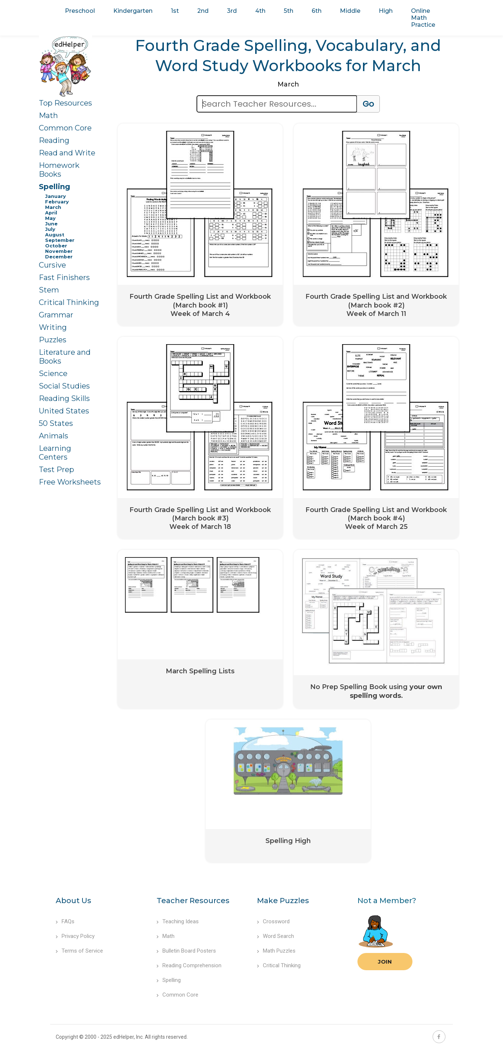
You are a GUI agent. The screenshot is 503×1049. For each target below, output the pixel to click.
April (51, 213)
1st (175, 10)
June (51, 224)
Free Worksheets (70, 482)
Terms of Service (79, 950)
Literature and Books (65, 356)
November (59, 251)
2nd (203, 10)
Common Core (65, 128)
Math (48, 115)
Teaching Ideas (178, 921)
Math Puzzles (276, 950)
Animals (53, 435)
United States (64, 410)
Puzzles (52, 339)
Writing (53, 327)
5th (288, 10)
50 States (56, 423)
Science (53, 373)
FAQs (65, 921)
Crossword (273, 921)
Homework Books (59, 169)
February (57, 202)
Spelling (54, 186)
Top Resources (65, 103)
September (59, 240)
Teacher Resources (193, 900)
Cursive (52, 265)
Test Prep (56, 469)
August (54, 235)
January (55, 196)
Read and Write (67, 152)
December (59, 257)
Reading (54, 140)
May (50, 218)
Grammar (56, 314)
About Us (73, 900)
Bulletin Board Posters (186, 950)
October (56, 246)
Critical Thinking (69, 302)
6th (317, 10)
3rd (232, 10)
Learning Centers (55, 452)
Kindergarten (133, 10)
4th (260, 10)
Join (385, 961)
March (53, 207)
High (386, 10)
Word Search (275, 936)
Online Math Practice (423, 17)
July (50, 229)
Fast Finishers (64, 277)
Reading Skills (64, 398)
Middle (350, 10)
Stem (49, 290)
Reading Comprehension (189, 965)
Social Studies (64, 386)
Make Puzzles (283, 900)
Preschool (80, 10)
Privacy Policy (75, 936)
